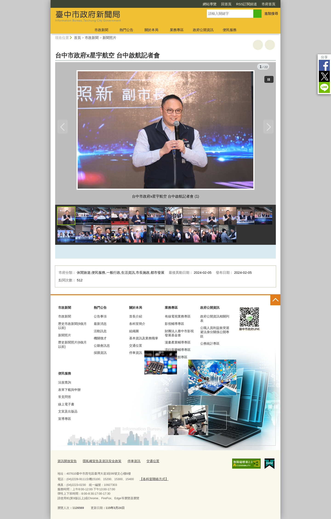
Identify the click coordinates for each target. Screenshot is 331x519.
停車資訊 (135, 354)
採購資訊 (100, 354)
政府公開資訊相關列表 (214, 320)
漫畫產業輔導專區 (178, 344)
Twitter (324, 76)
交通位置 (135, 347)
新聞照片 (109, 38)
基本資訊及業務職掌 (143, 339)
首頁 (77, 38)
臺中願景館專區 (176, 358)
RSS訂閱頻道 (246, 4)
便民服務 (230, 30)
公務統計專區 (210, 344)
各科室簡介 (137, 325)
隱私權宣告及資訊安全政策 (99, 462)
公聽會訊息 (102, 347)
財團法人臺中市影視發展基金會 (179, 334)
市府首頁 (268, 4)
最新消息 (100, 325)
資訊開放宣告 (66, 462)
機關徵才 (100, 339)
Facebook (324, 65)
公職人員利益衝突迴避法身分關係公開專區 (214, 333)
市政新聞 (101, 30)
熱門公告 (126, 30)
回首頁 (226, 4)
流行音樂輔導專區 (178, 351)
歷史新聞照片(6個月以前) (72, 346)
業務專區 (177, 30)
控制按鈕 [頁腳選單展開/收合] (275, 301)
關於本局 (151, 30)
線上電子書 (66, 405)
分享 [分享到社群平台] (324, 57)
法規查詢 (64, 383)
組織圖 (134, 332)
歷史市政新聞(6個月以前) (72, 327)
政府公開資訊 (203, 30)
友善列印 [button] (258, 45)
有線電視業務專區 (178, 318)
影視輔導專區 (174, 325)
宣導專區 (64, 420)
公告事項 (100, 318)
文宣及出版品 (67, 412)
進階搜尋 (271, 13)
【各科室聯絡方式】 (152, 479)
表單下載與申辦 (69, 391)
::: (48, 2)
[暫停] (269, 78)
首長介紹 (135, 318)
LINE (324, 87)
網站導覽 (210, 4)
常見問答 (64, 398)
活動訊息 (100, 332)
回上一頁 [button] (270, 45)
